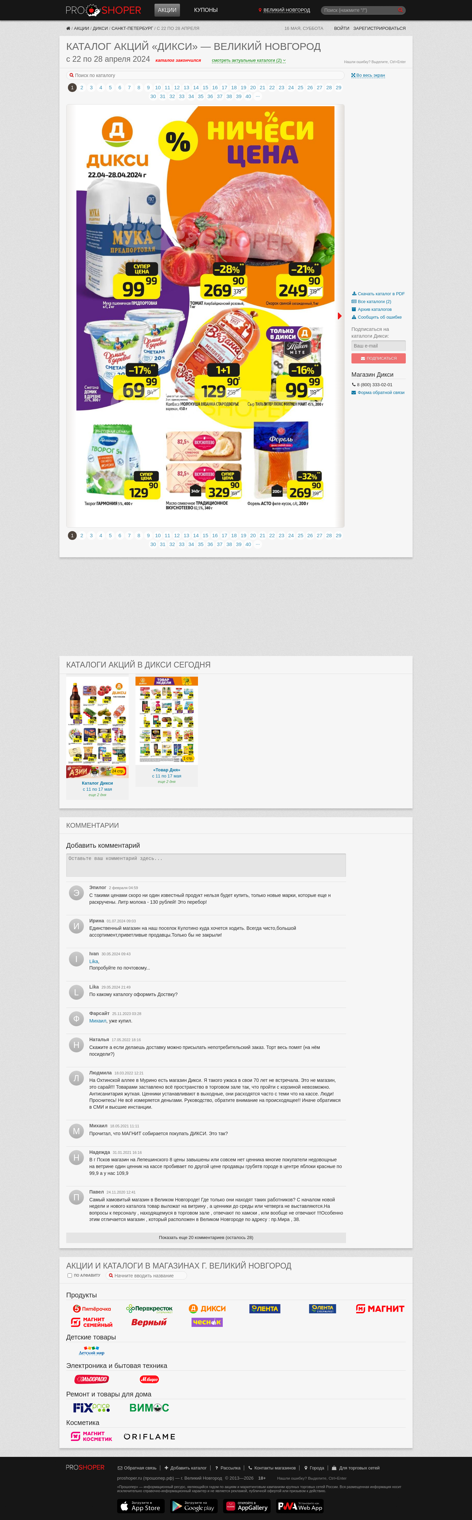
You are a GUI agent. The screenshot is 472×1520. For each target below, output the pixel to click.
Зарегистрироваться (379, 28)
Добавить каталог (185, 1467)
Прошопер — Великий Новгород (103, 10)
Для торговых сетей (355, 1467)
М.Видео (149, 1379)
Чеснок (207, 1322)
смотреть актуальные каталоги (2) (249, 60)
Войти (341, 28)
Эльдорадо (92, 1379)
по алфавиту (84, 1275)
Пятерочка (92, 1308)
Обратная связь (137, 1467)
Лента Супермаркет (322, 1308)
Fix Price (92, 1407)
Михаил (97, 1021)
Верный (149, 1322)
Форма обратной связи (377, 392)
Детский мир (92, 1350)
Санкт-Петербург (132, 28)
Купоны (206, 10)
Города (313, 1467)
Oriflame (149, 1436)
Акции (167, 10)
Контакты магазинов (272, 1467)
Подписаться (379, 358)
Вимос (149, 1407)
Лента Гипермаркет (265, 1308)
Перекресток (149, 1308)
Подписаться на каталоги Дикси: (370, 332)
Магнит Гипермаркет (92, 1322)
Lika (93, 961)
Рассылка (227, 1467)
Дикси (100, 28)
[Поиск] (363, 10)
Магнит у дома (380, 1308)
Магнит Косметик (92, 1436)
